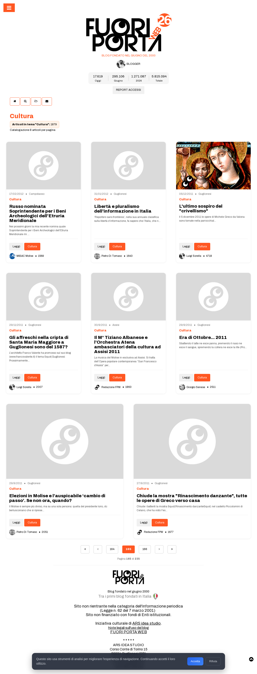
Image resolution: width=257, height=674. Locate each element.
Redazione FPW (107, 387)
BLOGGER (128, 64)
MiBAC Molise (21, 255)
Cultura (32, 246)
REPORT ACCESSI (128, 89)
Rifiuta (213, 661)
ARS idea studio (146, 623)
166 (144, 549)
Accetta (195, 661)
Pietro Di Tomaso (108, 255)
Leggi (16, 246)
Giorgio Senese (192, 387)
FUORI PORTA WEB (128, 632)
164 (112, 549)
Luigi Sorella (190, 255)
